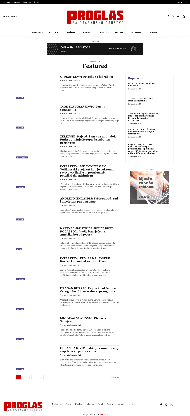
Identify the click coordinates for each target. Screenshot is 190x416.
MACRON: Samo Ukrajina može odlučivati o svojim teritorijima (141, 131)
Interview (20, 187)
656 (41, 377)
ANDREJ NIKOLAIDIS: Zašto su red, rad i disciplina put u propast (89, 200)
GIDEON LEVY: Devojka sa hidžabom (86, 77)
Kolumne (20, 97)
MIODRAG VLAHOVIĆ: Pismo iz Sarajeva (83, 320)
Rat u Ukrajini (22, 157)
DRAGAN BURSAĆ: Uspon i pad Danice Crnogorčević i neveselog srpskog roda (88, 290)
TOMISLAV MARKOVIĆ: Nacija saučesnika (82, 108)
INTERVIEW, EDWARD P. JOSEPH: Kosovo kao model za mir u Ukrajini (85, 260)
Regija (19, 249)
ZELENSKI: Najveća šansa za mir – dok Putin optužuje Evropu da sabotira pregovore (88, 139)
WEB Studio (103, 414)
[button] (183, 16)
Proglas (62, 80)
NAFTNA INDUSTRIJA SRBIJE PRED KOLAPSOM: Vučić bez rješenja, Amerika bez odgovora (86, 231)
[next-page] (47, 377)
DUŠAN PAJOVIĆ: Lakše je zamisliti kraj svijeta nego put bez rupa (89, 350)
